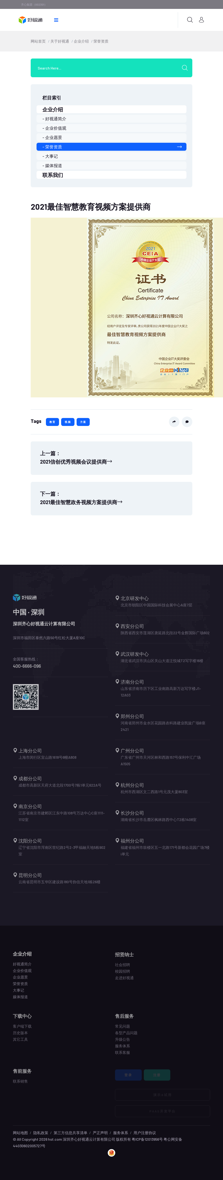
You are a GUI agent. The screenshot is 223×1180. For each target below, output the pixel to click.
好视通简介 (22, 967)
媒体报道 (20, 999)
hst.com (54, 1139)
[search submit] (186, 68)
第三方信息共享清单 (70, 1132)
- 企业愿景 (52, 137)
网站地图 (20, 1132)
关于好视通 (59, 41)
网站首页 (38, 41)
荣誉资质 (100, 41)
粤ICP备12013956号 (147, 1139)
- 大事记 (50, 156)
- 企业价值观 (54, 128)
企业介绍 (81, 41)
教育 (52, 421)
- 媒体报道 (52, 165)
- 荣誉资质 (112, 146)
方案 (83, 421)
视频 (68, 421)
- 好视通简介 (54, 118)
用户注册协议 (145, 1132)
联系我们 (52, 175)
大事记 (18, 993)
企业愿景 (20, 980)
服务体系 (120, 1132)
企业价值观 (22, 973)
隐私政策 (40, 1132)
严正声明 (100, 1132)
